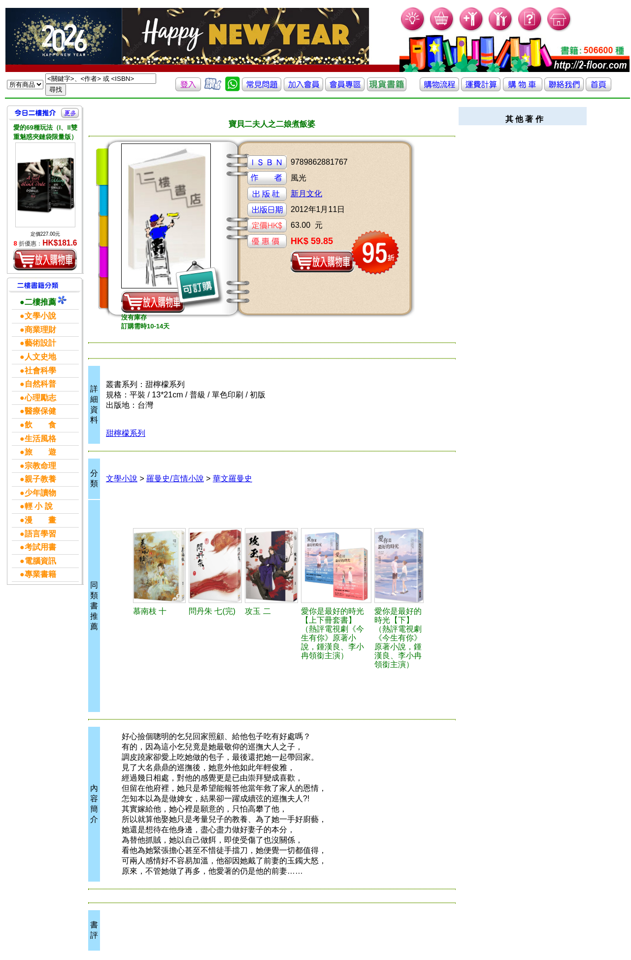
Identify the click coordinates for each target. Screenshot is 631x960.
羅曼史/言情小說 (174, 478)
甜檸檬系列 (125, 433)
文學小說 (121, 478)
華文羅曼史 (232, 478)
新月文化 (306, 193)
